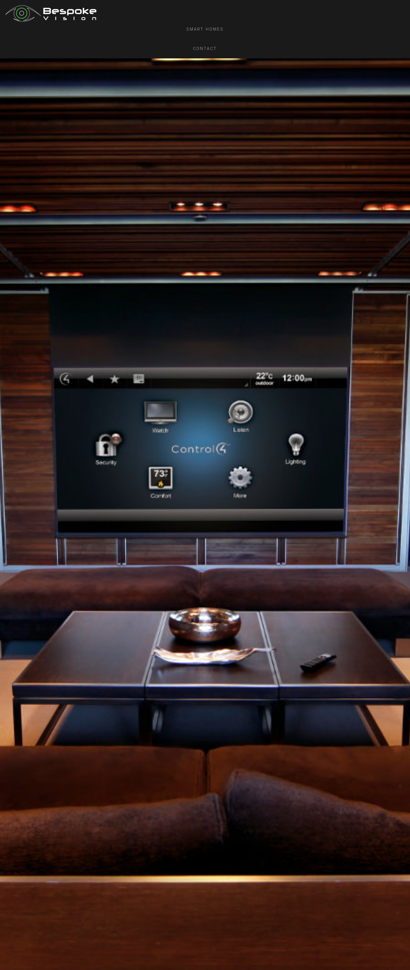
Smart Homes (205, 29)
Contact (205, 48)
